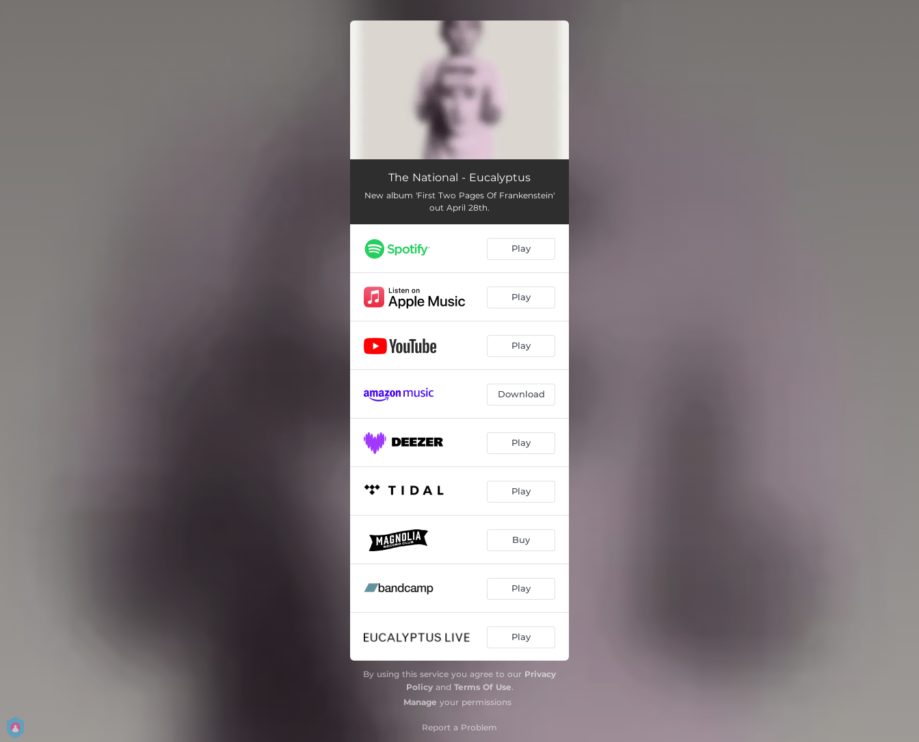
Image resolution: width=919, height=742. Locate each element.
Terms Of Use (482, 687)
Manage (420, 702)
